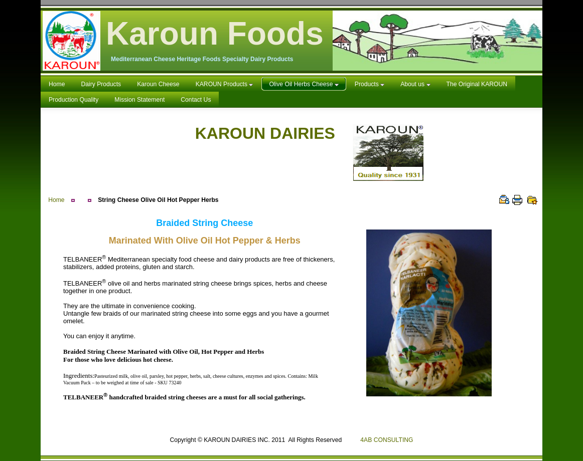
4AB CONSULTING (386, 439)
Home (56, 199)
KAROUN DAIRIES (309, 133)
